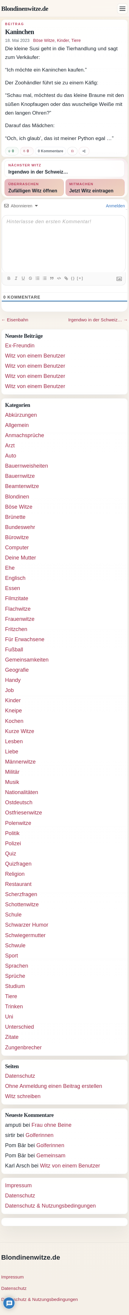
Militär (12, 772)
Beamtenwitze (22, 486)
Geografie (17, 670)
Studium (15, 986)
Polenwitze (18, 823)
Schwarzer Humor (26, 925)
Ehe (10, 568)
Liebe (11, 752)
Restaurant (18, 884)
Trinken (14, 1007)
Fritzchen (16, 629)
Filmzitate (16, 598)
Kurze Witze (19, 731)
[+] (80, 278)
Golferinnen (40, 1135)
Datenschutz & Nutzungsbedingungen (50, 1206)
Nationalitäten (21, 792)
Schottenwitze (22, 904)
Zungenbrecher (23, 1048)
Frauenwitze (20, 619)
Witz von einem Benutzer (35, 356)
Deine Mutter (20, 558)
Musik (12, 782)
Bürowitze (17, 537)
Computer (17, 548)
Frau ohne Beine (52, 1125)
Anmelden (115, 205)
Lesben (14, 741)
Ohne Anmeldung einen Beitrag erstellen (53, 1086)
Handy (13, 680)
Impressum (18, 1185)
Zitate (11, 1037)
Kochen (14, 721)
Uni (9, 1017)
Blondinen (17, 497)
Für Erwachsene (24, 639)
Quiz (10, 854)
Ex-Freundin (20, 346)
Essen (12, 588)
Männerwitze (20, 762)
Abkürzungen (21, 415)
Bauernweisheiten (26, 466)
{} (73, 278)
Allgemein (17, 425)
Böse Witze (44, 40)
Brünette (15, 517)
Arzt (10, 446)
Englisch (15, 578)
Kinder (63, 40)
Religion (15, 874)
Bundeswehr (20, 527)
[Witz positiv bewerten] (12, 151)
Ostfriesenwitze (23, 813)
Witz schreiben (23, 1096)
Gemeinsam (51, 1156)
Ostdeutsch (18, 802)
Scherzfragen (21, 894)
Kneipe (13, 711)
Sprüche (15, 976)
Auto (10, 456)
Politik (12, 833)
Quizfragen (18, 864)
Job (9, 690)
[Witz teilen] (84, 151)
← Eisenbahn (14, 319)
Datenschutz (20, 1076)
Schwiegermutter (25, 935)
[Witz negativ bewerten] (27, 151)
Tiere (76, 40)
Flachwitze (18, 609)
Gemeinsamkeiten (27, 660)
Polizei (13, 843)
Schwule (15, 945)
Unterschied (19, 1027)
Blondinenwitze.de (24, 8)
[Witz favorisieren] (72, 151)
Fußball (14, 650)
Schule (13, 915)
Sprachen (16, 966)
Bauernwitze (20, 476)
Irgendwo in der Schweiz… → (98, 319)
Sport (11, 956)
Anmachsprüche (24, 435)
